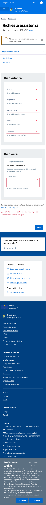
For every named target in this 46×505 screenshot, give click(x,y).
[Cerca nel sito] (41, 9)
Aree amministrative (10, 330)
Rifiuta (23, 500)
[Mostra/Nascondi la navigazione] (4, 8)
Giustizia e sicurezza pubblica (13, 370)
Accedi (31, 30)
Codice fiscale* (12, 110)
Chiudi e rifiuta (35, 463)
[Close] (42, 40)
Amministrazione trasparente (14, 453)
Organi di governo (9, 327)
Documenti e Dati (9, 344)
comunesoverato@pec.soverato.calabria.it (21, 433)
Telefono (10, 131)
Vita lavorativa (8, 360)
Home (3, 18)
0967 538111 (11, 429)
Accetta (37, 500)
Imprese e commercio (11, 384)
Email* (9, 120)
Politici (5, 337)
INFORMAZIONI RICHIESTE (23, 52)
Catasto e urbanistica (11, 356)
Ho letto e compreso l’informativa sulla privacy (21, 211)
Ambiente (6, 373)
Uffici (5, 334)
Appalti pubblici (8, 380)
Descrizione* (12, 176)
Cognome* (11, 99)
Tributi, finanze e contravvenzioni (15, 377)
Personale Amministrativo (12, 341)
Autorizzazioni (8, 367)
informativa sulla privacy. (10, 207)
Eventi (5, 415)
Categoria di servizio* (16, 162)
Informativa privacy (10, 456)
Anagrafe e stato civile (11, 363)
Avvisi (5, 399)
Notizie (5, 396)
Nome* (9, 89)
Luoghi (5, 411)
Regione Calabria (8, 3)
